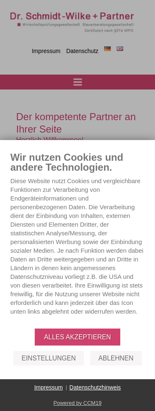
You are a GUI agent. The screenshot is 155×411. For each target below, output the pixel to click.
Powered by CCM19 (77, 403)
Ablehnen (116, 358)
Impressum (48, 387)
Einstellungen (48, 358)
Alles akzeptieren (77, 337)
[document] (77, 239)
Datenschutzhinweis (95, 387)
